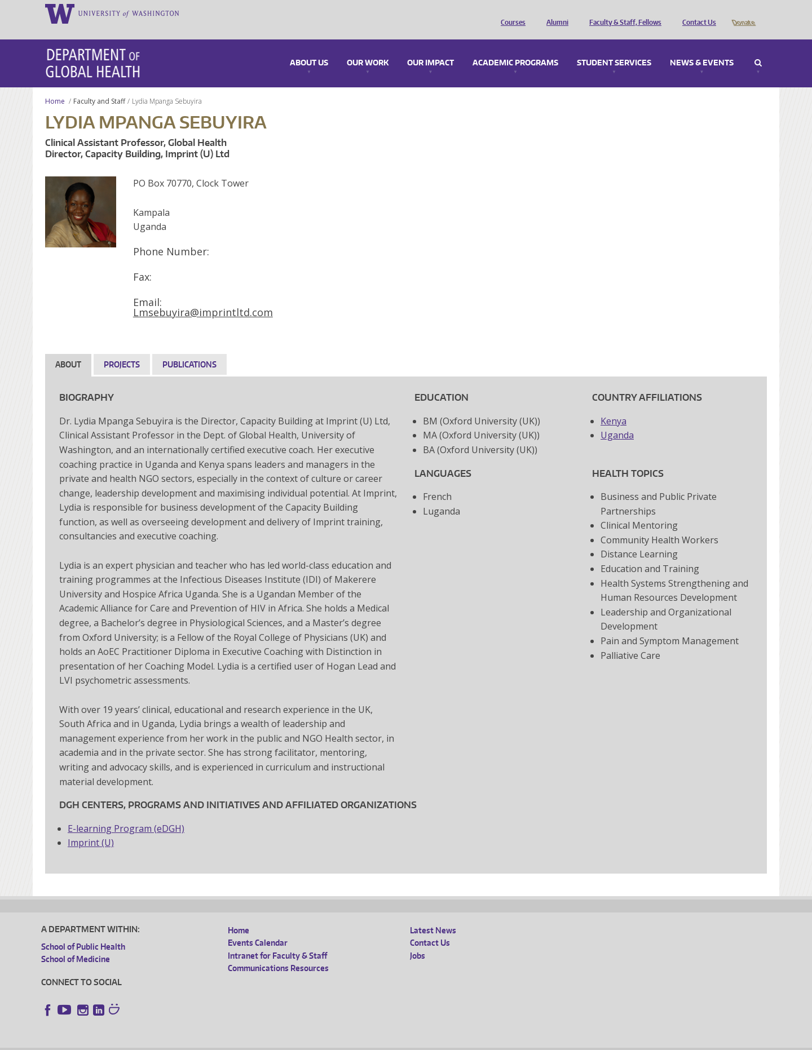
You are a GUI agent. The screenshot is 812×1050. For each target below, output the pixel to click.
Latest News (433, 914)
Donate (743, 13)
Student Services (614, 47)
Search (758, 47)
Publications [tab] (189, 348)
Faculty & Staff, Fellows (622, 13)
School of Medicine (75, 943)
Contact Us (696, 13)
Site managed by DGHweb (303, 1041)
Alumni (555, 13)
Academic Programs (515, 47)
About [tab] (68, 348)
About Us (309, 47)
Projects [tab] (122, 348)
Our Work (368, 47)
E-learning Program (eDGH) (126, 813)
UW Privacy (191, 1041)
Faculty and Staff (99, 85)
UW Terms (236, 1041)
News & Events (702, 47)
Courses (510, 13)
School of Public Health (83, 931)
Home (55, 85)
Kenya (613, 405)
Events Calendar (258, 927)
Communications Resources (278, 952)
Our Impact (430, 47)
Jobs (417, 940)
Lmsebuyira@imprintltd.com (203, 296)
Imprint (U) (91, 827)
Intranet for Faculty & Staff (277, 940)
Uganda (617, 419)
